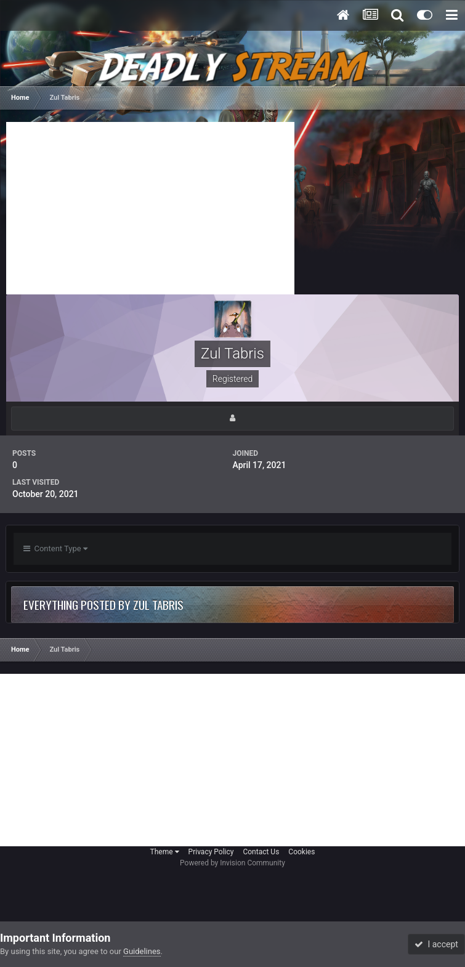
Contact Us (261, 852)
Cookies (301, 852)
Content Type (55, 548)
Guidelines (142, 951)
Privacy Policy (211, 852)
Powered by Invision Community (232, 863)
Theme (164, 852)
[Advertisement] (150, 208)
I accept (436, 944)
